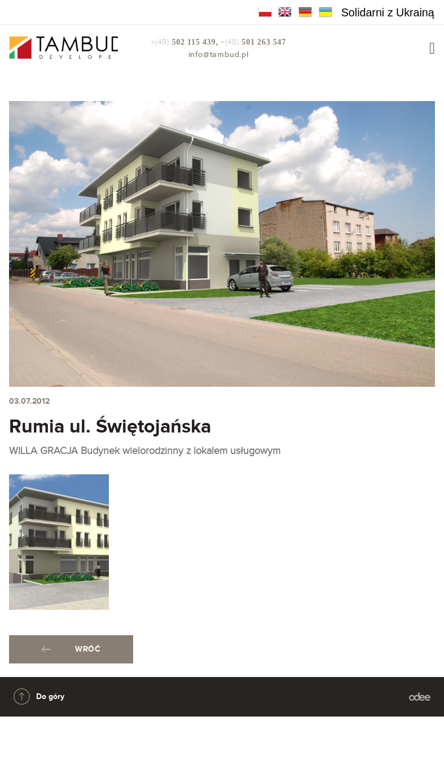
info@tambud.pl (218, 54)
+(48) (186, 42)
